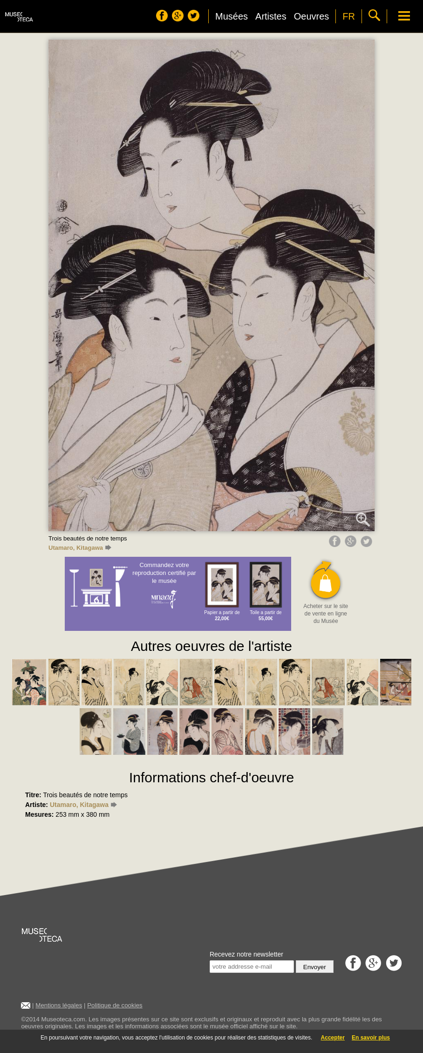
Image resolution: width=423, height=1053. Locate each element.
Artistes (271, 16)
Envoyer (314, 967)
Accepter (333, 1037)
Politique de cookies (115, 1005)
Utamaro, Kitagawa (79, 547)
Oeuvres (311, 16)
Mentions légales (58, 1005)
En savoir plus (371, 1037)
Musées (231, 16)
